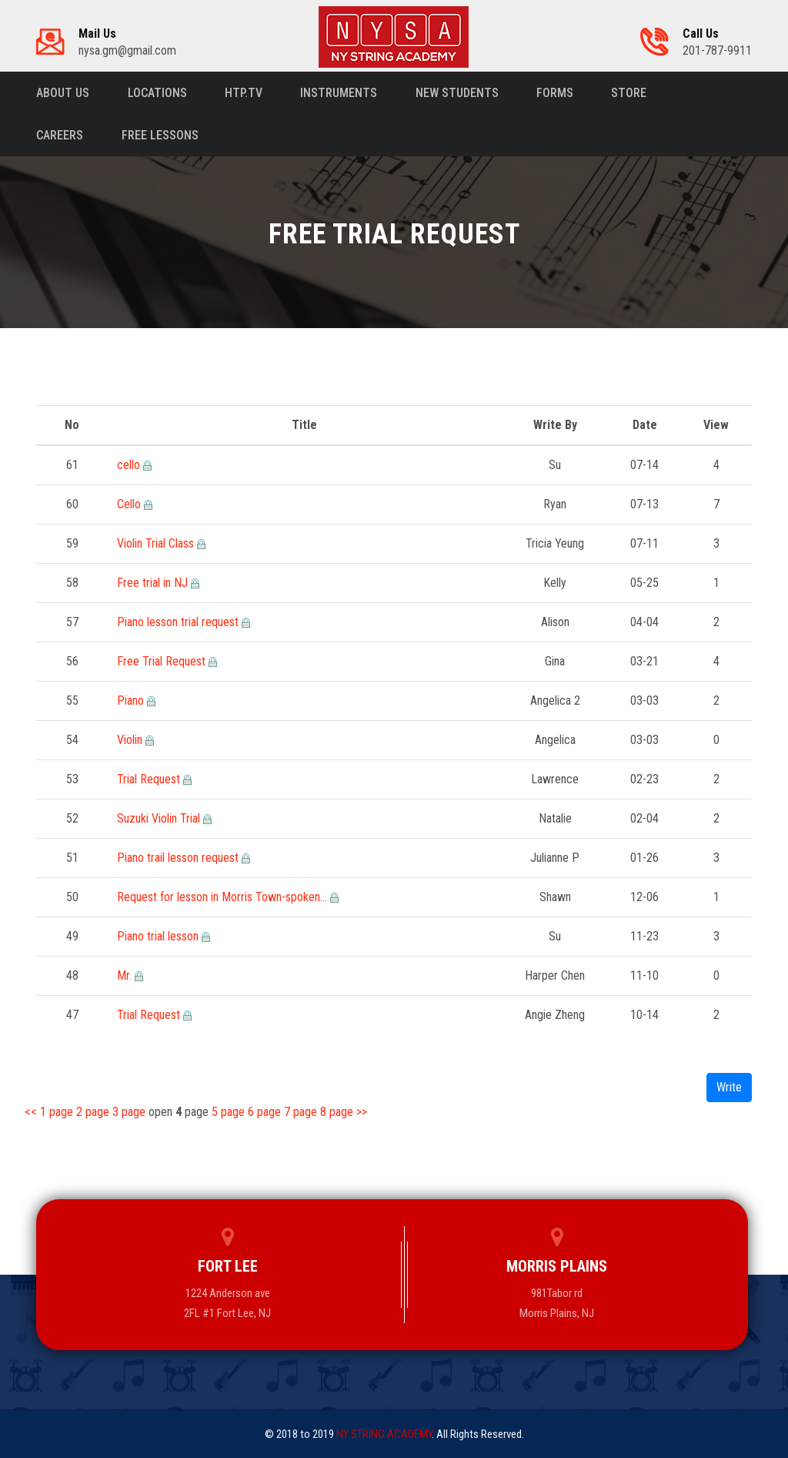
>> (361, 1111)
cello (130, 465)
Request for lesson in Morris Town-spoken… (223, 897)
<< (32, 1111)
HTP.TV (244, 92)
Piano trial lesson (159, 936)
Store (631, 92)
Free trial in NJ (154, 582)
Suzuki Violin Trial (160, 818)
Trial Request (150, 779)
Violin (131, 739)
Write (729, 1087)
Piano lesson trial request (179, 622)
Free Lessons (160, 135)
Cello (130, 504)
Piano (132, 700)
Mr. (126, 975)
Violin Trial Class (157, 543)
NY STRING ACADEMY (384, 1434)
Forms (557, 92)
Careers (59, 135)
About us (62, 92)
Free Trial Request (163, 661)
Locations (157, 92)
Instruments (340, 92)
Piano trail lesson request (179, 857)
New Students (458, 92)
